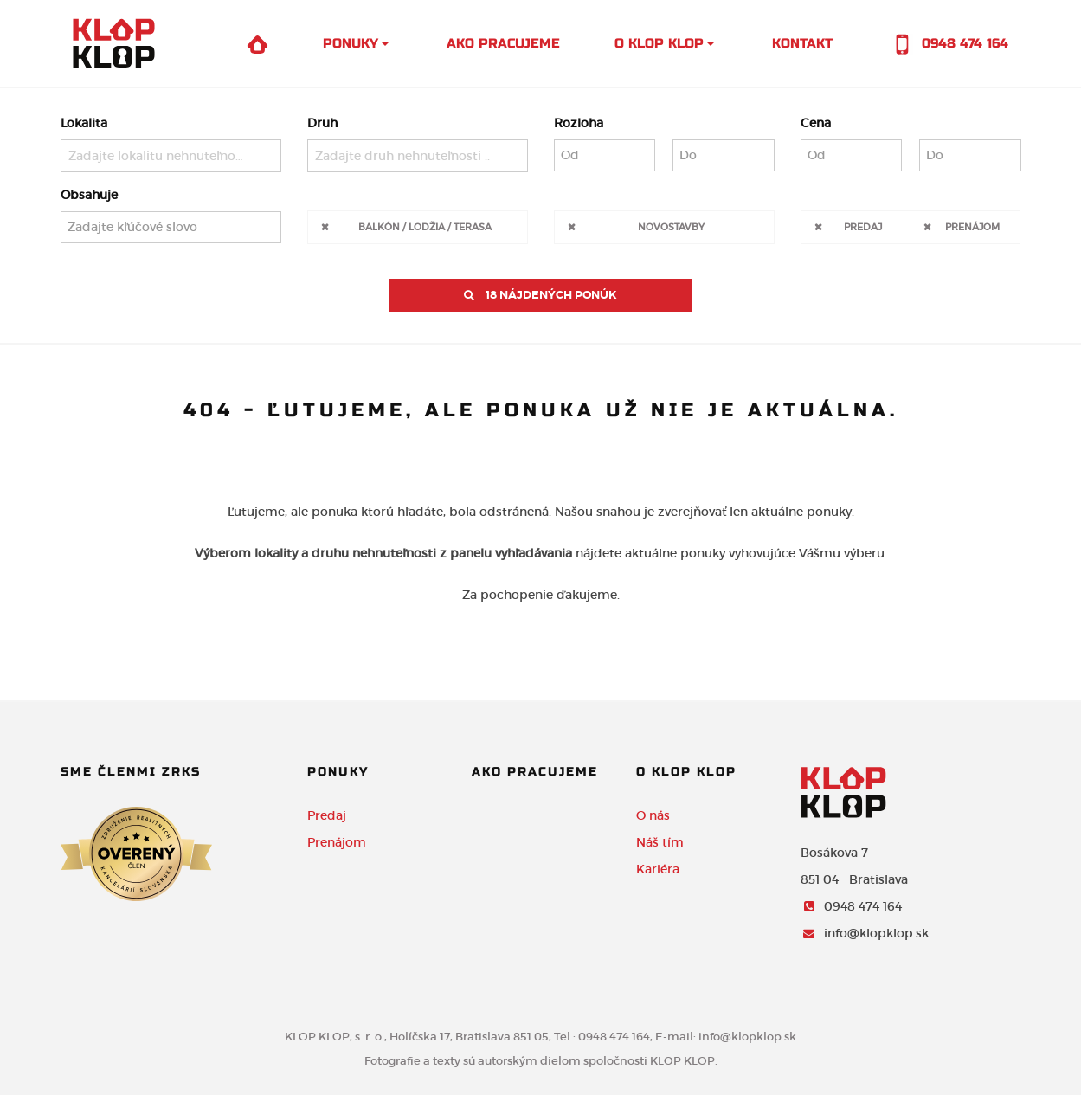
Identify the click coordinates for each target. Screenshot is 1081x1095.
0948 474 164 (947, 44)
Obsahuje (89, 195)
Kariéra (657, 869)
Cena (816, 123)
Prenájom (972, 226)
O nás (653, 815)
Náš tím (660, 842)
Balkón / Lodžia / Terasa (425, 226)
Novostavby (671, 226)
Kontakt (802, 43)
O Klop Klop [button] (659, 43)
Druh (322, 123)
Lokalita (84, 123)
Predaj (863, 226)
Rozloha (578, 123)
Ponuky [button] (350, 43)
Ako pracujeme (503, 43)
